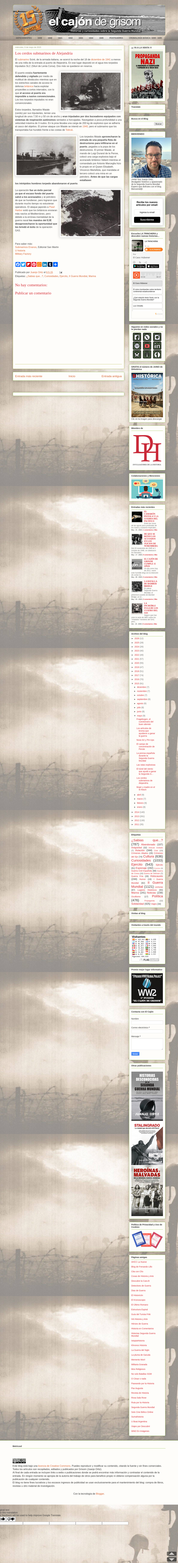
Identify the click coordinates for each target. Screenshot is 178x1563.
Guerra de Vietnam (152, 873)
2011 (137, 824)
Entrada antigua (112, 376)
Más (155, 530)
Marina (92, 276)
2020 (137, 663)
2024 (137, 646)
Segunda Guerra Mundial (143, 1407)
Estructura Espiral (139, 1309)
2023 (137, 651)
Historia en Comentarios (142, 1328)
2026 (137, 638)
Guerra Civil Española (141, 871)
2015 (137, 683)
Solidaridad (137, 903)
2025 (137, 642)
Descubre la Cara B (140, 1281)
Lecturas (159, 887)
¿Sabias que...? (34, 276)
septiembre (142, 699)
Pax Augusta (137, 1388)
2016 (137, 679)
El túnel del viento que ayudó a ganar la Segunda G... (146, 771)
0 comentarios (148, 555)
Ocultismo (136, 896)
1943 (81, 38)
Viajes (154, 904)
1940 (50, 38)
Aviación (140, 850)
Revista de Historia (140, 1393)
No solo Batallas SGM (141, 1374)
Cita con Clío (137, 1271)
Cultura (148, 856)
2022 (137, 655)
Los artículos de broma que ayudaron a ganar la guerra (145, 732)
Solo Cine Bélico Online (142, 1412)
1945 (101, 38)
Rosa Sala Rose (138, 1398)
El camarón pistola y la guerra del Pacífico (151, 516)
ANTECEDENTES (24, 38)
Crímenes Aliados (139, 853)
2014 (137, 812)
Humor (142, 879)
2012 (137, 820)
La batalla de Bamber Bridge (150, 583)
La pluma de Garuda (140, 1355)
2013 (137, 816)
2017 (137, 675)
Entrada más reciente (28, 376)
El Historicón (137, 1295)
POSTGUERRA (116, 38)
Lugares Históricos (147, 890)
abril (139, 795)
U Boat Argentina (139, 1421)
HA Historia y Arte (139, 1319)
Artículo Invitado (156, 848)
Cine (156, 851)
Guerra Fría (137, 876)
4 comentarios (148, 577)
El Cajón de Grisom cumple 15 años (151, 562)
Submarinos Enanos (26, 247)
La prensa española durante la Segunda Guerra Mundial (145, 757)
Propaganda (149, 901)
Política (157, 896)
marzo (140, 799)
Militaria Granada (139, 1364)
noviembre (142, 691)
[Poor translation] (11, 1519)
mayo (140, 715)
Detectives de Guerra (141, 1286)
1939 (40, 38)
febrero (140, 803)
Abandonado (148, 844)
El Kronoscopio (138, 1300)
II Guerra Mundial (78, 276)
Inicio (72, 376)
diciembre (142, 687)
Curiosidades (51, 276)
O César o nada (138, 1378)
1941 (60, 38)
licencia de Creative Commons (54, 1466)
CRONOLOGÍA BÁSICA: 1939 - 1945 (145, 38)
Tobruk (69, 130)
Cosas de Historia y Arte (142, 1276)
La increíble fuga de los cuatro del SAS (151, 608)
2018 (137, 671)
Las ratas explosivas (145, 765)
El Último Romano (139, 1305)
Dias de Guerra (138, 1290)
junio (139, 711)
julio (139, 707)
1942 (70, 38)
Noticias (151, 892)
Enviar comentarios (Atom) (76, 387)
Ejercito (63, 276)
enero (140, 807)
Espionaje (141, 868)
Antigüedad (136, 847)
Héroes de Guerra (139, 1324)
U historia (20, 250)
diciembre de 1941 (101, 59)
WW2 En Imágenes (140, 1431)
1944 (91, 38)
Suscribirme (147, 219)
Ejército (159, 865)
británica (28, 86)
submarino (23, 59)
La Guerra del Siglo (140, 1350)
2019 (137, 667)
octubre (141, 695)
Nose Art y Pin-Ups (145, 740)
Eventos (157, 868)
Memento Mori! (138, 1359)
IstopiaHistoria (138, 1340)
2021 (137, 659)
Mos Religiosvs (138, 1369)
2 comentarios (148, 599)
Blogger (100, 1493)
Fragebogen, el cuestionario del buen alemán (144, 721)
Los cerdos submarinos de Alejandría (144, 780)
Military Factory (23, 254)
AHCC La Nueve (139, 1262)
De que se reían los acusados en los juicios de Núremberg (151, 540)
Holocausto (156, 876)
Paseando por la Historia (142, 1383)
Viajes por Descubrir (140, 1426)
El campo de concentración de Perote (145, 746)
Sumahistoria (137, 1417)
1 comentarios (148, 530)
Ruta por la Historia (140, 1402)
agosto (140, 703)
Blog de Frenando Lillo (141, 1266)
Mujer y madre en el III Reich (145, 788)
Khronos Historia (139, 1345)
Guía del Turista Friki (141, 1314)
